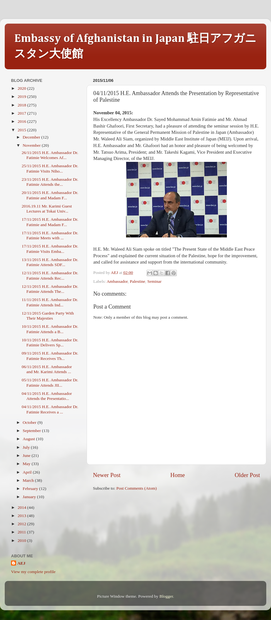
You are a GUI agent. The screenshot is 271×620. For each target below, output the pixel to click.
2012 (22, 523)
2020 (22, 88)
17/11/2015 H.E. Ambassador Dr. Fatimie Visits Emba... (50, 248)
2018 (22, 105)
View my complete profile (33, 571)
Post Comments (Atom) (136, 488)
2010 (22, 540)
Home (177, 475)
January (30, 496)
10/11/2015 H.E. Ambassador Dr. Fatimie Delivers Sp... (50, 342)
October (30, 422)
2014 (22, 507)
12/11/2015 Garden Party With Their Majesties (48, 316)
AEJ (21, 563)
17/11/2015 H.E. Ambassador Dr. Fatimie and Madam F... (50, 222)
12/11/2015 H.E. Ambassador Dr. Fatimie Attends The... (50, 289)
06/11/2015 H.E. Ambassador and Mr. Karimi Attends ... (47, 369)
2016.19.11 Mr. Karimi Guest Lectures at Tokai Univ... (47, 208)
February (31, 488)
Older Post (247, 475)
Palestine (137, 281)
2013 (22, 515)
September (32, 430)
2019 (22, 96)
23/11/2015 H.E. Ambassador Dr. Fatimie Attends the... (50, 182)
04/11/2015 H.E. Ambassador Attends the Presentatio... (47, 396)
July (27, 447)
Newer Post (107, 475)
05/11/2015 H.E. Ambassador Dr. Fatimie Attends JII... (50, 382)
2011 (22, 532)
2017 (22, 113)
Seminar (154, 281)
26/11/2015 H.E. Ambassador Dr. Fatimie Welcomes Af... (50, 155)
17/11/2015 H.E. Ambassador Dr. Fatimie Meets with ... (50, 235)
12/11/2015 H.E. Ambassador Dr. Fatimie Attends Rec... (50, 275)
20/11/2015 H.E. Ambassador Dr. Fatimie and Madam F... (50, 195)
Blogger (166, 596)
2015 (22, 130)
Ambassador (117, 281)
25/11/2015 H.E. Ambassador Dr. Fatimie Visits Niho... (50, 168)
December (32, 137)
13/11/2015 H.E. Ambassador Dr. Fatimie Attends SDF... (50, 262)
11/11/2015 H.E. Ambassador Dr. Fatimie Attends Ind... (50, 302)
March (29, 480)
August (29, 438)
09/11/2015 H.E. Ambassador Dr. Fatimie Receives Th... (50, 356)
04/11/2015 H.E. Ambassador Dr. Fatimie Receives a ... (50, 409)
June (27, 455)
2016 (22, 121)
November (32, 145)
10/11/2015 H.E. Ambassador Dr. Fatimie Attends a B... (50, 329)
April (28, 472)
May (27, 463)
